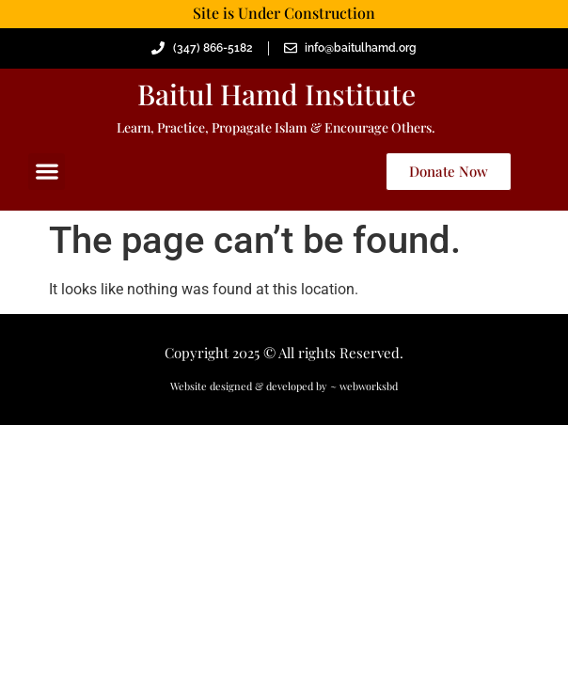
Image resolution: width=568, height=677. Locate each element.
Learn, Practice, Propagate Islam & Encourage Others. (276, 127)
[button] (46, 171)
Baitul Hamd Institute (276, 94)
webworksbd (368, 386)
